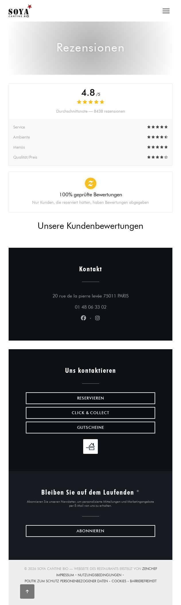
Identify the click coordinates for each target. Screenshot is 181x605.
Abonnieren (90, 531)
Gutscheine (90, 427)
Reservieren (90, 398)
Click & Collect (90, 412)
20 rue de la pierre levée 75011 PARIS (103, 295)
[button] (166, 11)
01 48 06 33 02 (90, 307)
